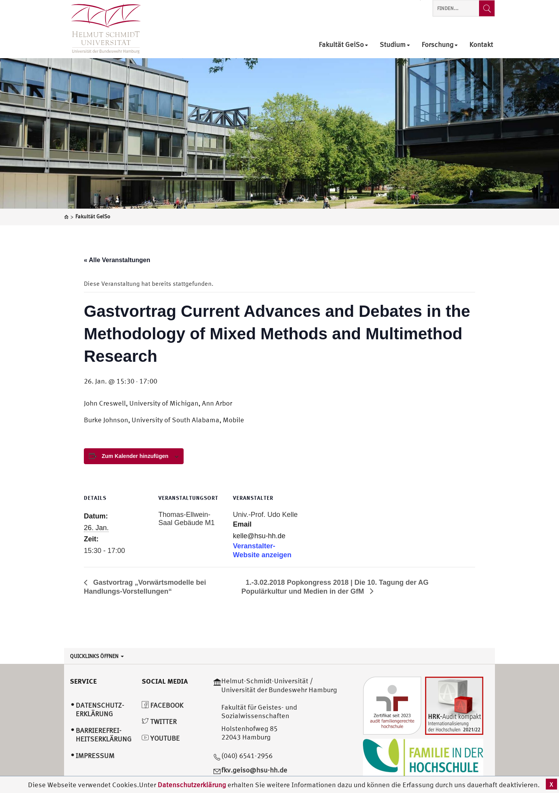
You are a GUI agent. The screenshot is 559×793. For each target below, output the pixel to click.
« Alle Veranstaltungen (117, 260)
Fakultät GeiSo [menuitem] (343, 44)
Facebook (162, 705)
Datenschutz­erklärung (100, 709)
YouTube (161, 738)
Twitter (159, 721)
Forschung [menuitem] (440, 44)
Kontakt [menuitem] (481, 44)
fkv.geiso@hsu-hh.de (254, 770)
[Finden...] (487, 8)
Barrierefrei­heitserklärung (104, 734)
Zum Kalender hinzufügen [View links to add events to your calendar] (135, 456)
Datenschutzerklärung (192, 785)
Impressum (95, 756)
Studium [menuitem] (395, 44)
